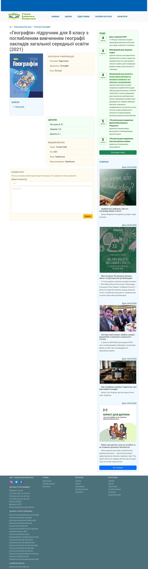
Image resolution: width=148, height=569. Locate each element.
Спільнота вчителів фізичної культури (24, 554)
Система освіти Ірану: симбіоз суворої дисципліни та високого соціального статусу (117, 337)
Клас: (52, 71)
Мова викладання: (57, 162)
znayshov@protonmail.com (19, 567)
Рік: (51, 152)
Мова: (52, 157)
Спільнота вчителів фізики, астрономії (24, 515)
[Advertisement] (51, 5)
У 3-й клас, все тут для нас (19, 496)
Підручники (46, 481)
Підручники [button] (83, 16)
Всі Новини (118, 468)
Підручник (19, 107)
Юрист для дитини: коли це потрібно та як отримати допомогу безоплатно (117, 446)
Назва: (52, 147)
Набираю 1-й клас (16, 490)
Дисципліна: (55, 66)
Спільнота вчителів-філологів (20, 523)
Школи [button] (68, 16)
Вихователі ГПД (15, 504)
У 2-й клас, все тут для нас (19, 493)
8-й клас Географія (42, 27)
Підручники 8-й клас (23, 27)
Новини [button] (55, 16)
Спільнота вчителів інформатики (22, 542)
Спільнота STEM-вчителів (19, 556)
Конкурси (46, 486)
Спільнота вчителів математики (21, 548)
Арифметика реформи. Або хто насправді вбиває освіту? (113, 210)
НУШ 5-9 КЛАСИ (15, 502)
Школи (78, 484)
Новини (78, 481)
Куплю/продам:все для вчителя (21, 507)
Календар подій (118, 152)
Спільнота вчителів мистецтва (21, 551)
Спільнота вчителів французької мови (24, 559)
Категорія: (54, 61)
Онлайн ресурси (48, 484)
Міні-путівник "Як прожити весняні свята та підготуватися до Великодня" (116, 277)
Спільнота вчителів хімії (18, 526)
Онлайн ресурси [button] (103, 16)
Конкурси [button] (122, 16)
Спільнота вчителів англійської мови (23, 545)
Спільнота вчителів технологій (21, 540)
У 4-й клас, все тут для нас (19, 499)
